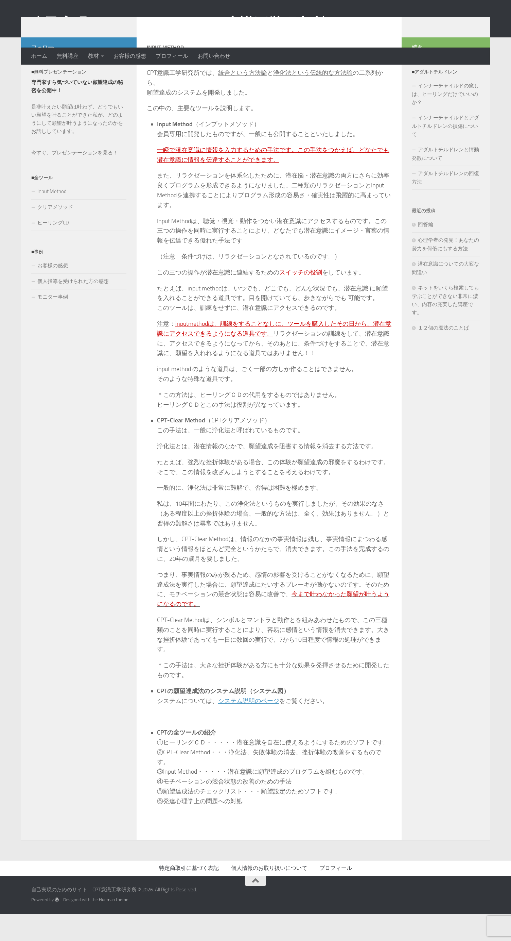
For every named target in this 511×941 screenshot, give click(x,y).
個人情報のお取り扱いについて (269, 895)
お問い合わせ (214, 56)
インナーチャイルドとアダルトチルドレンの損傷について (445, 153)
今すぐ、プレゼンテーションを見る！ (74, 180)
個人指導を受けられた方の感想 (73, 308)
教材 (93, 56)
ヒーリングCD (53, 250)
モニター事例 (52, 324)
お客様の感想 (129, 56)
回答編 (425, 252)
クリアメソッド (55, 234)
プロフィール (172, 56)
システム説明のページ (248, 728)
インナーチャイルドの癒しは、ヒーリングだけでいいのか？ (445, 121)
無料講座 (67, 56)
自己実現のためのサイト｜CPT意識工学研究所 (177, 23)
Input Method (52, 219)
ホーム (39, 56)
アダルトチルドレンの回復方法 (445, 205)
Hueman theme (113, 926)
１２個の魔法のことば (443, 355)
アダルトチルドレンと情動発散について (445, 181)
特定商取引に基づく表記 (189, 895)
